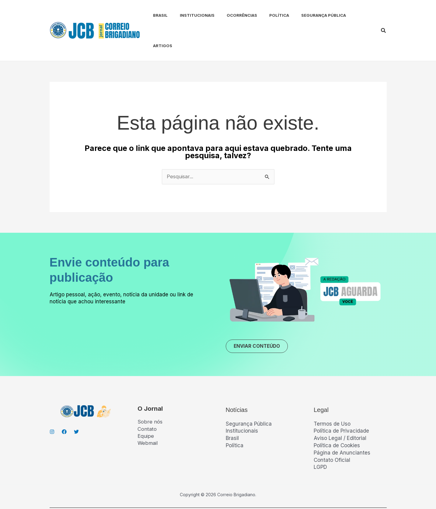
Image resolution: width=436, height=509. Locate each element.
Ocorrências (231, 15)
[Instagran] (52, 401)
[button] (383, 15)
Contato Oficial (332, 430)
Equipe (146, 406)
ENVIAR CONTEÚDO (259, 316)
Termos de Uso (332, 394)
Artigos (349, 15)
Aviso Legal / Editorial (340, 409)
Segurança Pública (307, 15)
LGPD (320, 437)
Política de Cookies (337, 416)
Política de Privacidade (341, 401)
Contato (147, 399)
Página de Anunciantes (342, 423)
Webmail (148, 414)
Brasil (154, 15)
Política (266, 15)
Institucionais (188, 15)
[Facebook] (64, 401)
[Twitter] (76, 401)
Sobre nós (150, 392)
